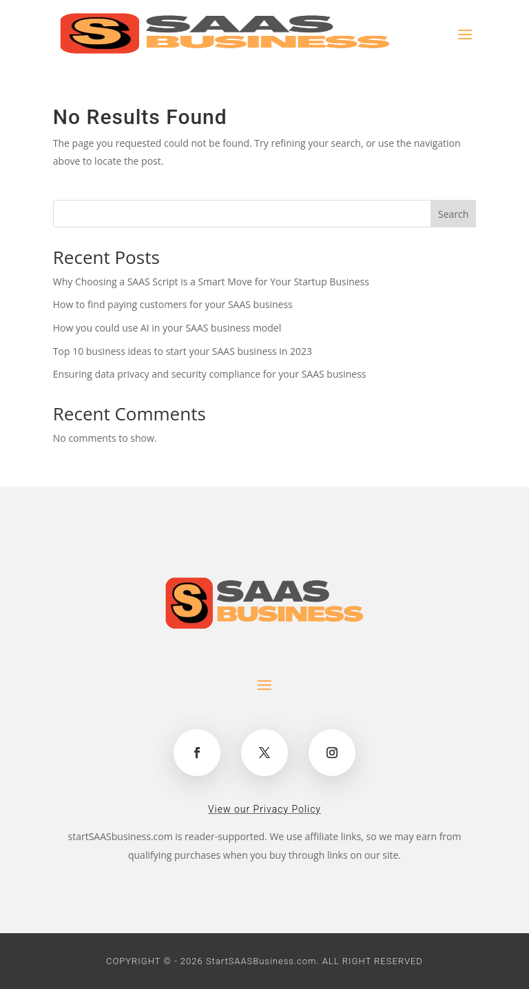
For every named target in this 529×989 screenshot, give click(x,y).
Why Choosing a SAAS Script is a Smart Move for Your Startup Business (211, 281)
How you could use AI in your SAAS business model (167, 327)
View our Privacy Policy (264, 809)
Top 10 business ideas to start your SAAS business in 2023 (182, 351)
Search (453, 214)
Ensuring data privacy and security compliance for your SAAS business (209, 373)
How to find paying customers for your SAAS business (173, 304)
